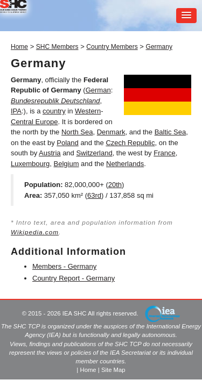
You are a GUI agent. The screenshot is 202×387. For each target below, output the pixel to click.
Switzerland (94, 153)
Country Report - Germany (73, 278)
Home (19, 47)
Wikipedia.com (35, 231)
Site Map (113, 370)
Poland (67, 143)
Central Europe (34, 122)
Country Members (111, 47)
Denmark (111, 132)
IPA (16, 111)
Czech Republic (130, 143)
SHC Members (57, 47)
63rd (94, 195)
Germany (159, 47)
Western (88, 111)
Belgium (66, 164)
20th (115, 185)
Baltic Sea (170, 132)
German (98, 90)
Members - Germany (64, 266)
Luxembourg (30, 164)
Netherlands (125, 164)
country (54, 111)
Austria (49, 153)
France (164, 153)
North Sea (77, 132)
